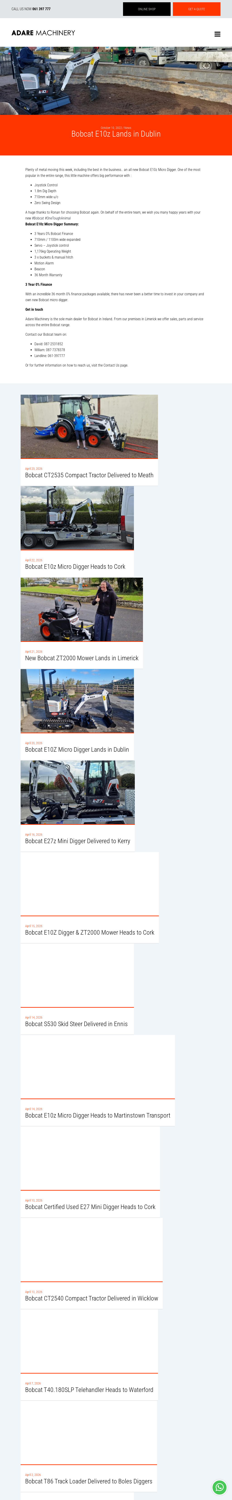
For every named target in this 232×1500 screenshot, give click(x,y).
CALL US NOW (31, 9)
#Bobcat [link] (38, 218)
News (127, 128)
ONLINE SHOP (147, 9)
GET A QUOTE (196, 9)
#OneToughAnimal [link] (58, 218)
